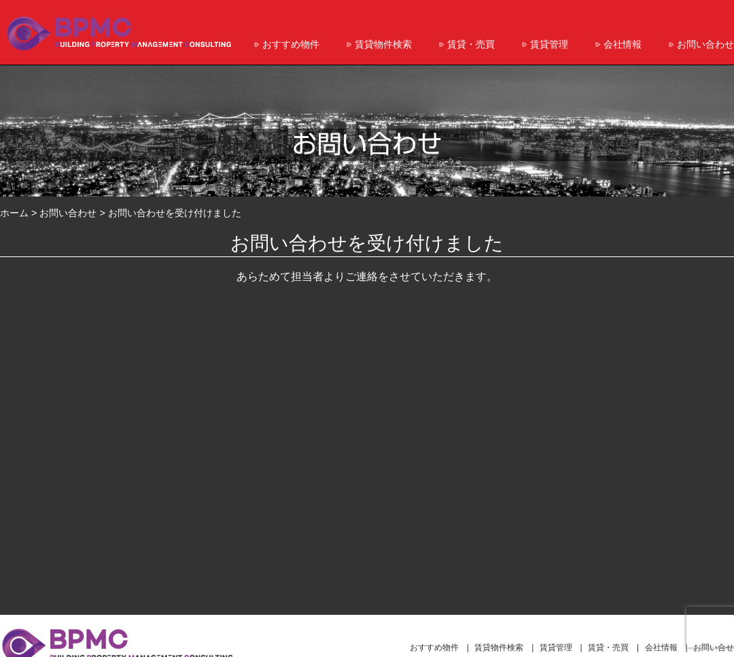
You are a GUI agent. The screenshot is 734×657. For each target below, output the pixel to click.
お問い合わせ (705, 44)
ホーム (14, 212)
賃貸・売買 (471, 44)
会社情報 (623, 44)
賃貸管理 (549, 44)
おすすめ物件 (290, 44)
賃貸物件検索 (383, 44)
